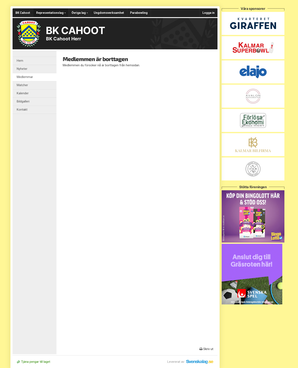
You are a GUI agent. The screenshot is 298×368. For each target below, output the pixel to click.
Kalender (23, 93)
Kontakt (22, 109)
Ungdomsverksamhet (109, 12)
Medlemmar (25, 77)
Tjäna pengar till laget (33, 362)
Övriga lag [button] (80, 12)
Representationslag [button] (51, 12)
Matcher (22, 85)
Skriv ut (206, 349)
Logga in (208, 12)
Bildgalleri (23, 101)
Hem (20, 61)
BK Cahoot (22, 12)
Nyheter (22, 69)
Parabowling (139, 12)
